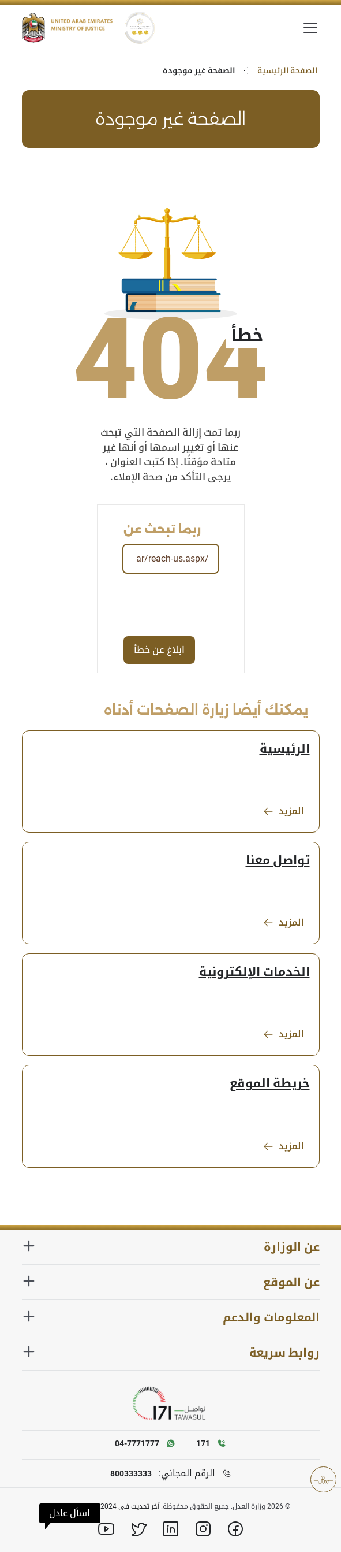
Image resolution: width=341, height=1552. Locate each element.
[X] (138, 1529)
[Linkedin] (171, 1529)
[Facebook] (235, 1529)
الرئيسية (285, 749)
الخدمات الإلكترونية (254, 972)
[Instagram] (203, 1529)
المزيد (283, 811)
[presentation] (130, 604)
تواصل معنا (278, 860)
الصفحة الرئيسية (287, 70)
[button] (69, 1513)
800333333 (131, 1473)
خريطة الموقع (270, 1083)
